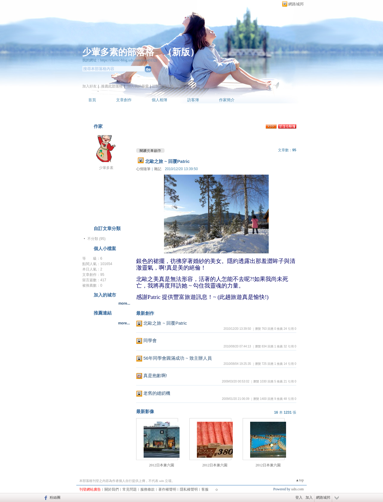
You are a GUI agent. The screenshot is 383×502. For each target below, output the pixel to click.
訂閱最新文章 (163, 86)
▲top (300, 480)
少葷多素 (106, 168)
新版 (181, 52)
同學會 (150, 340)
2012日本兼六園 (161, 465)
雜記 (157, 169)
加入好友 (89, 86)
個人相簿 (159, 100)
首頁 (92, 100)
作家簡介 (227, 100)
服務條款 (147, 489)
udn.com (297, 489)
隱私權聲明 (189, 489)
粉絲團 (55, 497)
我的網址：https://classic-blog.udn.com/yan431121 (120, 60)
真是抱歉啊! (155, 375)
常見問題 (129, 489)
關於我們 (111, 489)
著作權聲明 (167, 489)
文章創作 (124, 100)
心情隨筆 (143, 169)
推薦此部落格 (112, 86)
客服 (205, 489)
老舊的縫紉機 (156, 393)
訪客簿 (193, 100)
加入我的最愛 (138, 86)
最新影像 (145, 411)
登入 (299, 497)
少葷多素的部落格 (118, 52)
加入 (309, 497)
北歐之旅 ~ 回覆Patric (167, 161)
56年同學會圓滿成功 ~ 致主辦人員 (177, 358)
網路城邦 (296, 4)
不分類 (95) (96, 239)
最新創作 (145, 313)
